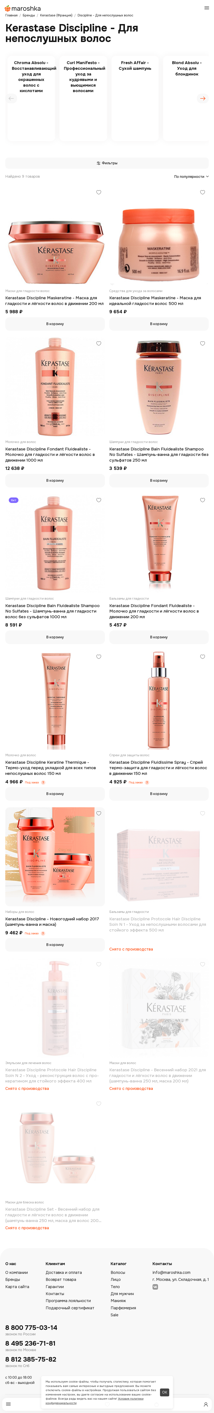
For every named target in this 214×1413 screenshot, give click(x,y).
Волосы (118, 1272)
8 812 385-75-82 (30, 1359)
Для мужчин (122, 1293)
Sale (114, 1315)
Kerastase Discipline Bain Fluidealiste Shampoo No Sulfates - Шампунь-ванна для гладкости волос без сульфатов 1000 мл (52, 611)
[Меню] (8, 1404)
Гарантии (55, 1286)
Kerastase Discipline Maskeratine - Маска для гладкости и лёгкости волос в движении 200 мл (54, 300)
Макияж (118, 1300)
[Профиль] (206, 1404)
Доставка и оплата (64, 1272)
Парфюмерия (123, 1308)
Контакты (55, 1293)
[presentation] (11, 98)
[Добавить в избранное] (98, 193)
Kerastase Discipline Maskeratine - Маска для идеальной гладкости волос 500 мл (155, 300)
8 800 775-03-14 (31, 1327)
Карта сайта (17, 1286)
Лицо (116, 1279)
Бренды (12, 1279)
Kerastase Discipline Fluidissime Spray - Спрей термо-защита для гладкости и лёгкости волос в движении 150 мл (158, 768)
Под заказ (32, 782)
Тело (115, 1286)
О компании (16, 1272)
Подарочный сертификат (70, 1308)
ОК (164, 1392)
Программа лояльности (68, 1300)
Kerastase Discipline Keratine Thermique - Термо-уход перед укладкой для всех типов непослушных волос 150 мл (50, 768)
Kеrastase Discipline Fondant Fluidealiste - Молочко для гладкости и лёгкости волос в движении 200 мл (154, 611)
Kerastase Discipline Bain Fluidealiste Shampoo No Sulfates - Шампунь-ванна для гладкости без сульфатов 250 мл (159, 454)
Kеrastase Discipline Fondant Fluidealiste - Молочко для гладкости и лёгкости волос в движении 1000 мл (50, 454)
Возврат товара (61, 1279)
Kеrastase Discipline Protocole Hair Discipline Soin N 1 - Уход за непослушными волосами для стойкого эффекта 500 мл (157, 924)
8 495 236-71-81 (30, 1343)
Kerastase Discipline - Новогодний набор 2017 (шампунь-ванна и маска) (52, 921)
